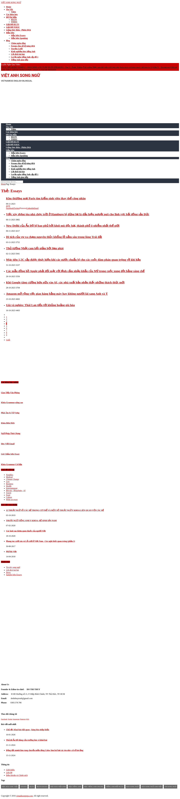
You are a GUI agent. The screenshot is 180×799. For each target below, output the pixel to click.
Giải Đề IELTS (12, 24)
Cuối (8, 340)
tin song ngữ (170, 786)
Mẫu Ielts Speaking (19, 38)
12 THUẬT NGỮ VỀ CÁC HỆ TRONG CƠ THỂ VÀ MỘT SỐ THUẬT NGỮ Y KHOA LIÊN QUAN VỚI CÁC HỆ (55, 510)
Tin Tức (9, 9)
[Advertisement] (76, 101)
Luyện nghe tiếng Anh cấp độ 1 (24, 57)
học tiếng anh (75, 786)
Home (8, 7)
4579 (8, 206)
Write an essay (12, 499)
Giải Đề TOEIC (13, 27)
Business (9, 484)
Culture (9, 497)
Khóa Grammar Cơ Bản (11, 464)
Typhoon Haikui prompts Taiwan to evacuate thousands (34, 70)
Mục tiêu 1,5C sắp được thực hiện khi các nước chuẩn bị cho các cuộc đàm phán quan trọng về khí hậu (73, 259)
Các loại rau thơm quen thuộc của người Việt (26, 531)
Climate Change (12, 479)
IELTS (14, 20)
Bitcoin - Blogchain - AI (16, 490)
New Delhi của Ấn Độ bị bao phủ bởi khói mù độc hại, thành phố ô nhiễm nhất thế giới (62, 225)
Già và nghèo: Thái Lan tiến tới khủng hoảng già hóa (40, 305)
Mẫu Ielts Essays (18, 35)
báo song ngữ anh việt (152, 786)
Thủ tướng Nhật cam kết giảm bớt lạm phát (101, 67)
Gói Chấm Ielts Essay (10, 454)
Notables (9, 475)
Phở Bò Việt (11, 552)
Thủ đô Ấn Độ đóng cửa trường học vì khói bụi (26, 740)
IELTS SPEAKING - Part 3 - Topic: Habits (65, 67)
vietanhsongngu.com (24, 796)
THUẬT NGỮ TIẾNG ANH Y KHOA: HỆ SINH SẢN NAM (31, 520)
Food (8, 495)
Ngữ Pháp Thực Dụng (10, 433)
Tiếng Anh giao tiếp (19, 60)
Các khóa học (12, 14)
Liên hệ (9, 772)
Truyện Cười (16, 49)
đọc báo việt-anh (58, 786)
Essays (23, 786)
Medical (9, 477)
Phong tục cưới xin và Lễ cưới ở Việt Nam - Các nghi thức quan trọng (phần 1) (40, 541)
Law (8, 481)
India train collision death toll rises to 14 (136, 67)
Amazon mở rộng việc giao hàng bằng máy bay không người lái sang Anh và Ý (57, 293)
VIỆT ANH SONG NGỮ (11, 2)
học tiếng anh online (93, 786)
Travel (8, 493)
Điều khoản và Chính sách (17, 775)
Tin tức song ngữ (13, 567)
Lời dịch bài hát (18, 54)
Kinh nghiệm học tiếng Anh (23, 51)
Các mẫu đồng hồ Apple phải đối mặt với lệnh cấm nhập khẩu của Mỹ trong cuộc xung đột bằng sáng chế (75, 271)
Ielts (32, 786)
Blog (8, 41)
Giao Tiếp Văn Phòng (10, 393)
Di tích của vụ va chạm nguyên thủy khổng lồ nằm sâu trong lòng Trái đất (54, 236)
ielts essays (42, 786)
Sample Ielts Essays (14, 575)
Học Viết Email (7, 444)
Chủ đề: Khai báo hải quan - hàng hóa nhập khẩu (27, 730)
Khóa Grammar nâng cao (12, 402)
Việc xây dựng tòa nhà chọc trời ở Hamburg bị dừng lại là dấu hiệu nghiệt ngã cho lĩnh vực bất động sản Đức (77, 214)
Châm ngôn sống (18, 43)
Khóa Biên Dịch (7, 423)
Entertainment (11, 488)
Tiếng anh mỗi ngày (115, 786)
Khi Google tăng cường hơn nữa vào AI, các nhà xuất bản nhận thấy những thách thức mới (65, 282)
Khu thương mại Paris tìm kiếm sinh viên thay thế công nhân (46, 198)
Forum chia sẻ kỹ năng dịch (23, 46)
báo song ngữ (132, 786)
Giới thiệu (10, 770)
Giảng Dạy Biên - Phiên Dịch (18, 30)
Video (13, 12)
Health (8, 486)
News (8, 572)
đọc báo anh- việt (10, 786)
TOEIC (14, 22)
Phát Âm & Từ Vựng (10, 413)
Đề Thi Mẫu (11, 17)
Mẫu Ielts (10, 33)
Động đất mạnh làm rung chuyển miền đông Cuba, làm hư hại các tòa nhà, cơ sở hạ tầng (44, 750)
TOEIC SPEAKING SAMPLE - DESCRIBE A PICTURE (24, 67)
